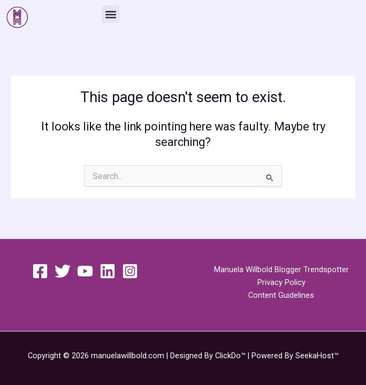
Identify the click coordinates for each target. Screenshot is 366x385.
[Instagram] (130, 271)
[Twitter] (63, 271)
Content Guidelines (281, 295)
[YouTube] (85, 271)
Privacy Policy (281, 282)
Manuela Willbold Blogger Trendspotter (281, 269)
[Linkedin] (108, 271)
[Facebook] (40, 271)
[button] (110, 14)
